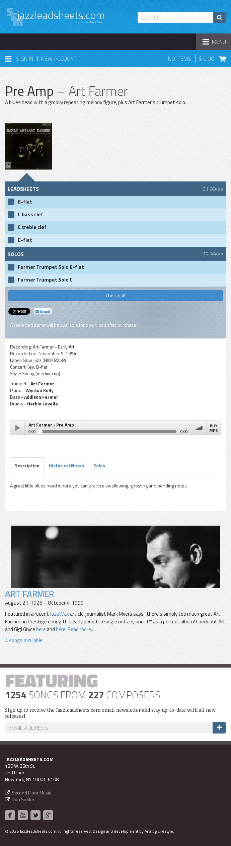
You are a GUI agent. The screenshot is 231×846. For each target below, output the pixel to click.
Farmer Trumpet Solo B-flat (51, 267)
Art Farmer (29, 593)
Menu (216, 43)
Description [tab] (27, 465)
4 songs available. (24, 640)
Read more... (80, 629)
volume (199, 428)
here (41, 629)
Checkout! (115, 295)
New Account (59, 58)
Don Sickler (23, 799)
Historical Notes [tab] (66, 465)
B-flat (25, 202)
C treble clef (32, 227)
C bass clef (30, 214)
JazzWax (59, 614)
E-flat (25, 240)
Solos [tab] (99, 465)
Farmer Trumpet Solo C (45, 280)
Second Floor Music (31, 792)
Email (42, 311)
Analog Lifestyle (159, 831)
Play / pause (17, 428)
